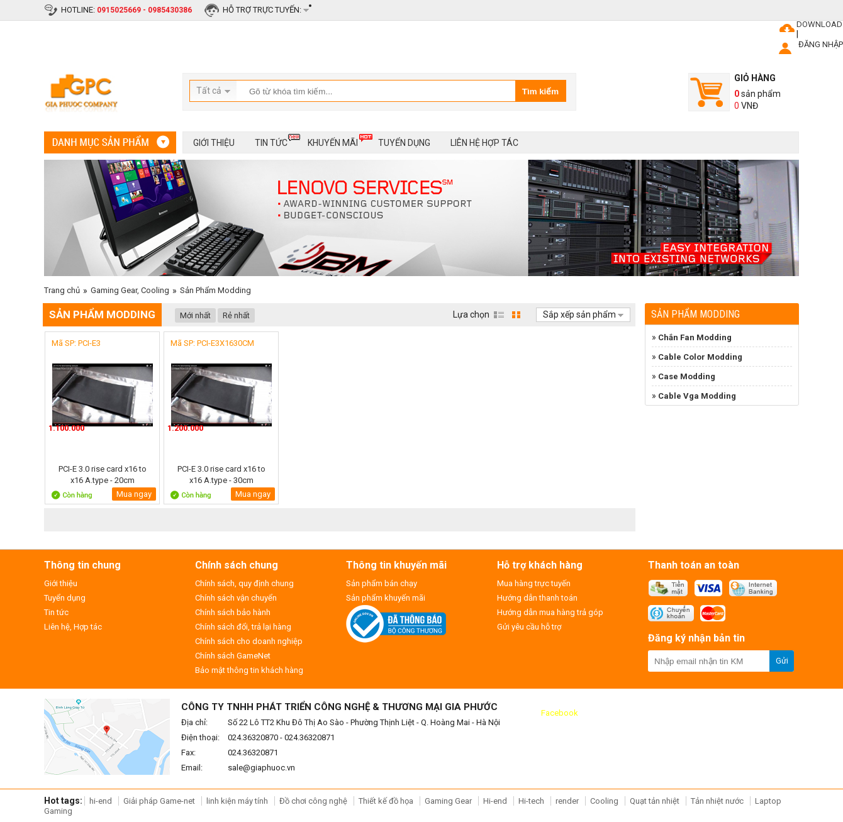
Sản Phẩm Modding (215, 290)
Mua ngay (134, 494)
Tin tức (271, 140)
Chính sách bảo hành (233, 612)
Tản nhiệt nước (717, 801)
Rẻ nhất (236, 315)
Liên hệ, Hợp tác (73, 626)
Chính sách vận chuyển (236, 598)
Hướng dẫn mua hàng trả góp (550, 612)
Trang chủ (62, 290)
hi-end (100, 801)
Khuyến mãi (333, 140)
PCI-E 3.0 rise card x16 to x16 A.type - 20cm (103, 474)
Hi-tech (531, 801)
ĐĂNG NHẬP (820, 44)
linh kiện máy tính (237, 801)
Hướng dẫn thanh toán (537, 598)
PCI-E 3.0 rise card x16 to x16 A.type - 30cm (221, 474)
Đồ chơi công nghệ (313, 801)
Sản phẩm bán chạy (381, 583)
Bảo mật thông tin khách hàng (249, 670)
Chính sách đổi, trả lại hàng (243, 626)
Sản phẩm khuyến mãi (385, 598)
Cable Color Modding (700, 357)
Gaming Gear (449, 801)
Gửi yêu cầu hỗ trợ (529, 626)
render (567, 801)
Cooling (604, 801)
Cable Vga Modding (697, 396)
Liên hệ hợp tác (484, 143)
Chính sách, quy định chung (244, 583)
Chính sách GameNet (233, 655)
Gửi (782, 660)
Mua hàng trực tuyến (534, 583)
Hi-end (495, 801)
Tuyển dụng (404, 143)
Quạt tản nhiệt (654, 801)
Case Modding (686, 376)
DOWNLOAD (819, 24)
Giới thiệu (214, 143)
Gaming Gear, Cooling (130, 290)
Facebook (559, 713)
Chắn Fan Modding (695, 337)
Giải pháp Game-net (159, 801)
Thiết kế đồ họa (386, 801)
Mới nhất (195, 315)
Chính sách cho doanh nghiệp (249, 641)
